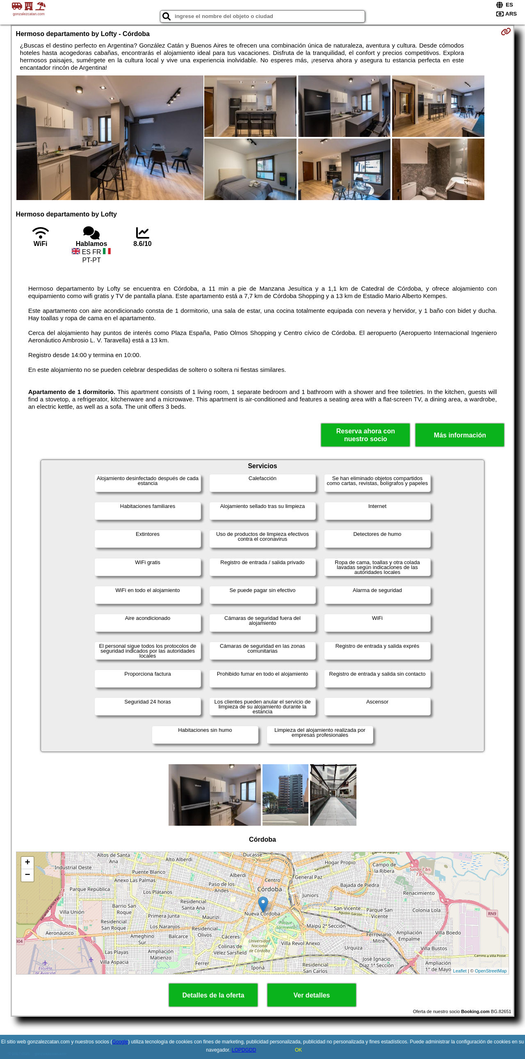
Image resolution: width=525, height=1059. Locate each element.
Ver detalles (312, 995)
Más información (460, 435)
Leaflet (460, 970)
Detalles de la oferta (213, 995)
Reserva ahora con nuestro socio (365, 435)
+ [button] (27, 863)
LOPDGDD (244, 1050)
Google (120, 1042)
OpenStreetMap (491, 970)
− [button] (27, 875)
